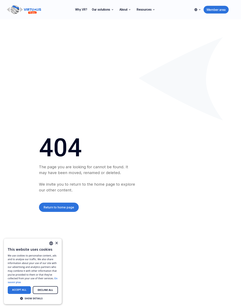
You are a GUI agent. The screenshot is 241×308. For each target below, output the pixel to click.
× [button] (56, 243)
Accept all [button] (19, 289)
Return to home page (59, 207)
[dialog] (33, 271)
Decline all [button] (45, 290)
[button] (102, 10)
